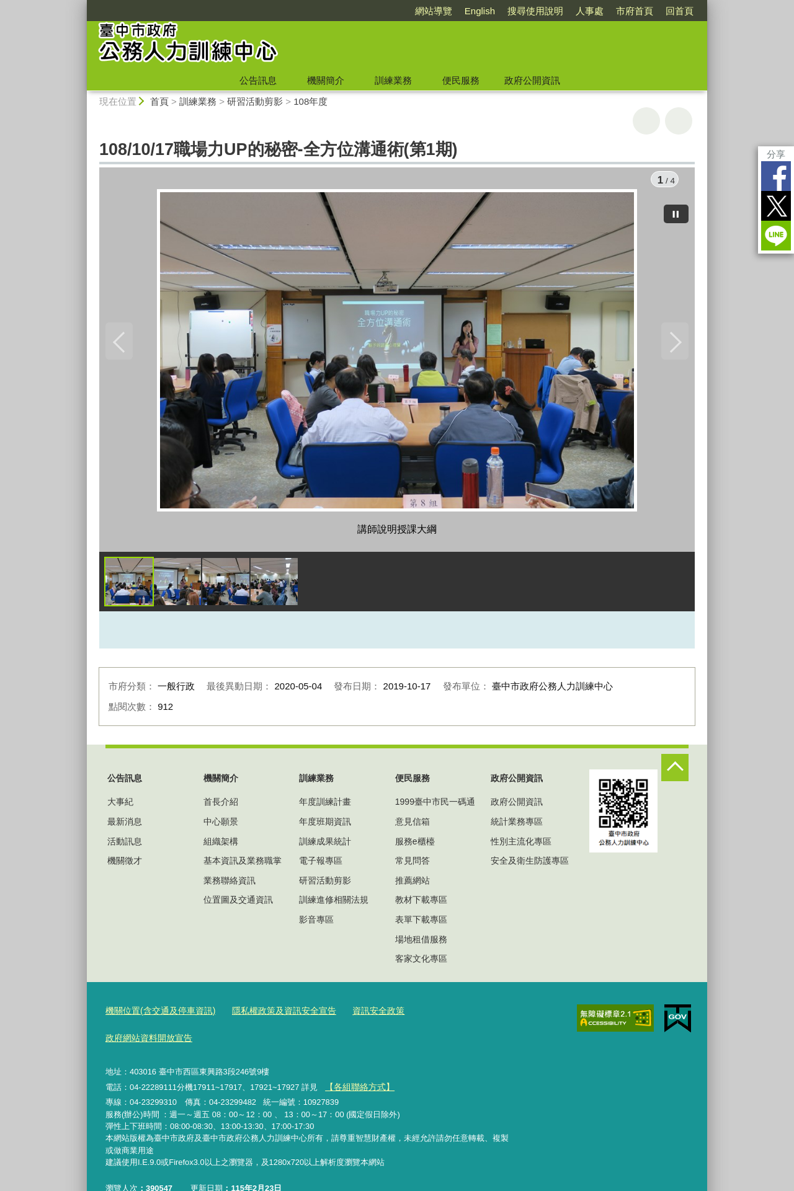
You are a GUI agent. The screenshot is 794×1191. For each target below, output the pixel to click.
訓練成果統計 (325, 844)
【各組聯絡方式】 (356, 1060)
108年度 (310, 101)
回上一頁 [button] (678, 121)
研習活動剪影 (255, 101)
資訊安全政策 (361, 1013)
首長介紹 (220, 805)
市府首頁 (634, 11)
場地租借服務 (421, 942)
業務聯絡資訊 (229, 883)
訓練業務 (393, 80)
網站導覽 (433, 11)
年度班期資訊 (325, 825)
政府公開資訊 (532, 80)
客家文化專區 (421, 962)
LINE (776, 235)
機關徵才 (124, 864)
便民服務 (461, 80)
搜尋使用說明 (535, 11)
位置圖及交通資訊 (238, 903)
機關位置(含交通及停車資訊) (156, 1013)
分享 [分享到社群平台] (776, 154)
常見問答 (412, 864)
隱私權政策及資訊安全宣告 (272, 1013)
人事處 (590, 11)
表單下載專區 (421, 923)
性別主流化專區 (521, 844)
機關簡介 (325, 80)
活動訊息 (124, 844)
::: (82, 5)
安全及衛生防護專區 (530, 864)
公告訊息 (258, 80)
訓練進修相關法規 (333, 903)
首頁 (159, 101)
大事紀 (120, 805)
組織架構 (220, 844)
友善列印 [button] (646, 121)
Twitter (776, 206)
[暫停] (676, 210)
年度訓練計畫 (325, 805)
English (480, 11)
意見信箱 (412, 825)
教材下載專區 (421, 903)
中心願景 (220, 825)
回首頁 (680, 11)
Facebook (776, 176)
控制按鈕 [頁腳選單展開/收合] (675, 770)
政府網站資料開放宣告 (442, 1013)
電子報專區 (320, 864)
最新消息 (124, 825)
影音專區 (316, 923)
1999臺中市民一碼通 (435, 805)
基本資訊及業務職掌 (242, 864)
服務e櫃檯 (415, 844)
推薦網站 (412, 883)
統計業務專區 (517, 825)
